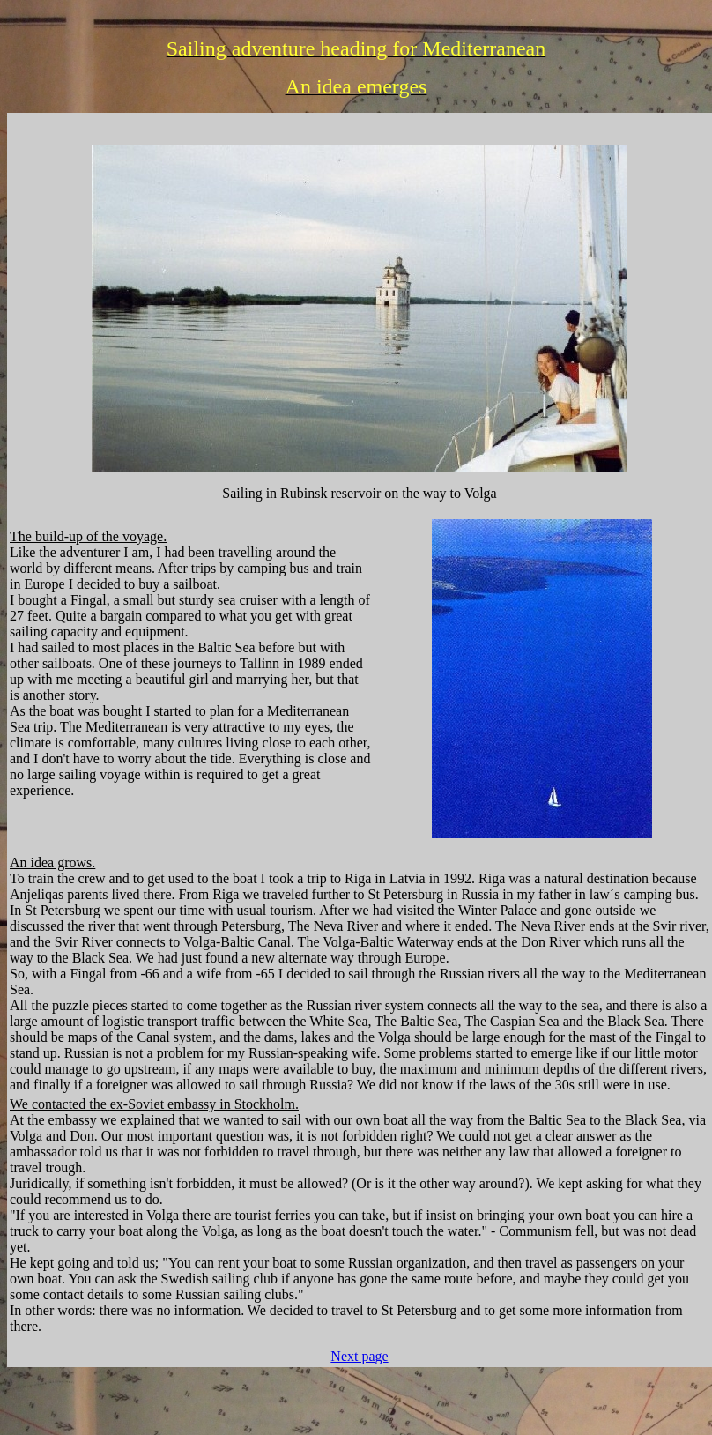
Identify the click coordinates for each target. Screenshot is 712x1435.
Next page (359, 1356)
